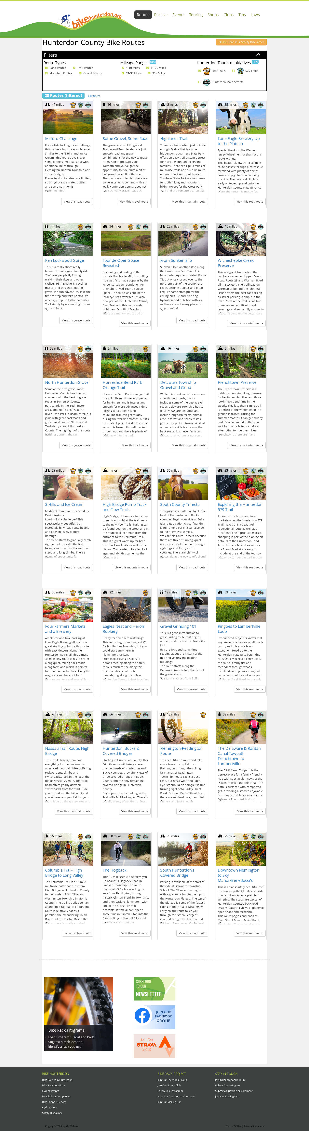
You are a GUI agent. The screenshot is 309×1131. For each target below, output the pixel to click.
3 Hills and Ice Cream (64, 504)
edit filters (94, 96)
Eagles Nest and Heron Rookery (123, 629)
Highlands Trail (173, 138)
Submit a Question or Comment (176, 1096)
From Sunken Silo (176, 260)
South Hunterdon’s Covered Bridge (177, 872)
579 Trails (244, 71)
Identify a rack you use (64, 1046)
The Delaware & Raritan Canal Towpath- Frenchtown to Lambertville (239, 756)
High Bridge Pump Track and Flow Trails (125, 507)
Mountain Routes (57, 73)
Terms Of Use (233, 1126)
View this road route (77, 201)
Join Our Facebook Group (172, 1080)
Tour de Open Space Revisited (121, 263)
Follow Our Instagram (170, 1091)
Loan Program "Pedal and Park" (71, 1037)
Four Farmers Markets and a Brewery (65, 629)
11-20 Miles (155, 68)
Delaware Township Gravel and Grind (178, 385)
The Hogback (115, 870)
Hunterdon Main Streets (219, 82)
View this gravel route (133, 201)
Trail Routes (82, 68)
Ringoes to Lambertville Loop (239, 629)
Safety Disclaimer (52, 1113)
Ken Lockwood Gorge (64, 260)
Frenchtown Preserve (237, 382)
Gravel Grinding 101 (178, 626)
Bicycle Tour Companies (56, 1096)
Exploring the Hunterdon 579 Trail (240, 507)
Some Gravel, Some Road (126, 138)
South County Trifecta (180, 504)
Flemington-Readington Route (181, 751)
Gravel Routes (89, 73)
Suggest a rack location (65, 1042)
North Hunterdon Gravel (67, 382)
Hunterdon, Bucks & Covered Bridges (121, 751)
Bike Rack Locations (53, 1085)
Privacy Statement (254, 1126)
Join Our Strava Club (169, 1085)
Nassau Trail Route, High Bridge (67, 751)
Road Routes (54, 68)
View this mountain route (189, 201)
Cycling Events (50, 1091)
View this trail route (135, 445)
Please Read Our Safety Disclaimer (241, 42)
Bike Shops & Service (54, 1102)
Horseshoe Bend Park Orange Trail (122, 385)
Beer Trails (211, 71)
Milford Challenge (61, 138)
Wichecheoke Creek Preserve (236, 263)
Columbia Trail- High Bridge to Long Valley (64, 872)
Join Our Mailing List (169, 1102)
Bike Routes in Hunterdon (57, 1080)
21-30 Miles (130, 73)
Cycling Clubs (50, 1107)
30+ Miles (155, 73)
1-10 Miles (130, 68)
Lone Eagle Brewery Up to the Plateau (239, 141)
